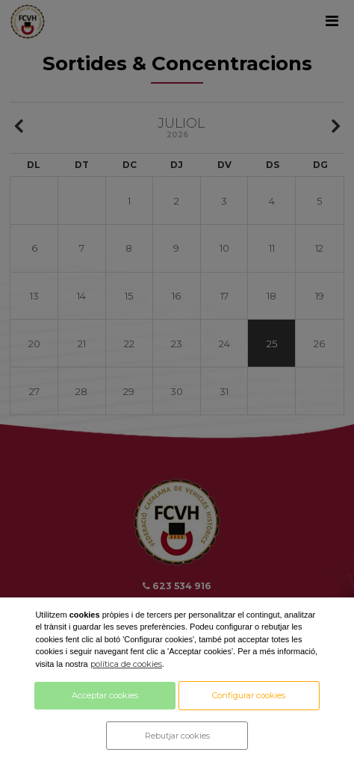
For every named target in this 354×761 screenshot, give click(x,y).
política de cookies (126, 664)
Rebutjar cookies (177, 735)
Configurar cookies (248, 695)
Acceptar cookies (105, 695)
